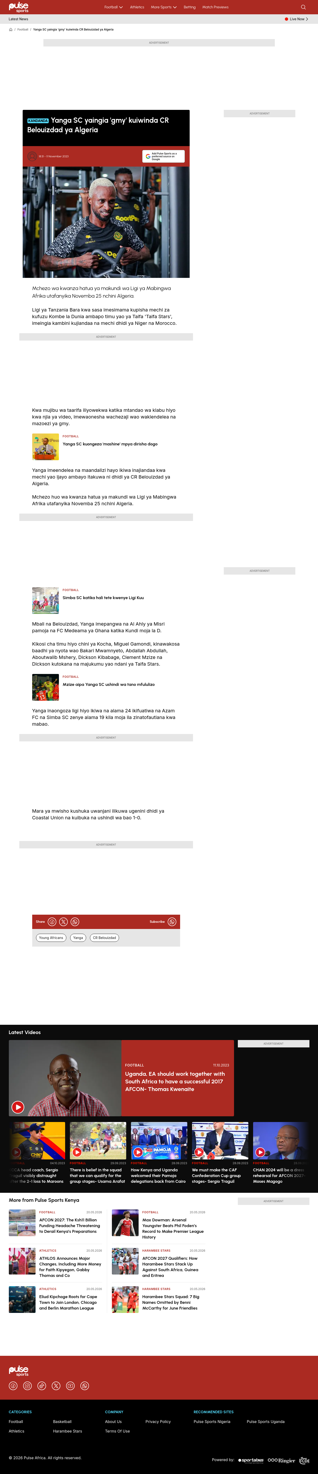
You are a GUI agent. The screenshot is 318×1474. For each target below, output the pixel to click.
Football (113, 7)
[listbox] (159, 1154)
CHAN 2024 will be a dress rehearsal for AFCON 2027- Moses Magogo (279, 1175)
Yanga (78, 938)
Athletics (137, 7)
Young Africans (51, 938)
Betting (190, 7)
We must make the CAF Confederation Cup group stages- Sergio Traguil (216, 1175)
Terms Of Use (117, 1431)
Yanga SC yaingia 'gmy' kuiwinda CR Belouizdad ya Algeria (73, 29)
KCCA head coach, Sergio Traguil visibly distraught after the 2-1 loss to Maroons (36, 1175)
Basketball (62, 1421)
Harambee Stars (156, 1250)
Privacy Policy (158, 1421)
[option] (37, 1155)
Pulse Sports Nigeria (212, 1421)
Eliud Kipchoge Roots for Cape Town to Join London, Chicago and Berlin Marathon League (68, 1302)
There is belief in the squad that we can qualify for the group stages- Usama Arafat (97, 1175)
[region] (159, 1154)
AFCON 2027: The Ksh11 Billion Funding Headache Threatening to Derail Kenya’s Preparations (69, 1225)
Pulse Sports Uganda (266, 1421)
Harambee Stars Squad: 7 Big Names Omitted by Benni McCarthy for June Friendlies (170, 1302)
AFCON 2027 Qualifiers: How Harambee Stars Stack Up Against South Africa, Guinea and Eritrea (170, 1267)
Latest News (18, 19)
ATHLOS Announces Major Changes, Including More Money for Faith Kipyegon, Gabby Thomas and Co (70, 1267)
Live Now (299, 19)
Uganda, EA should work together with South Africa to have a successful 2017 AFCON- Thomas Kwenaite (175, 1081)
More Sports (164, 7)
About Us (113, 1421)
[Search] (304, 7)
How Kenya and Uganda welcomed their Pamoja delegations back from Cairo (158, 1175)
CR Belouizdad (104, 938)
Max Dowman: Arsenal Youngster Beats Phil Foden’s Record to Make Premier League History (173, 1228)
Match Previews (215, 7)
